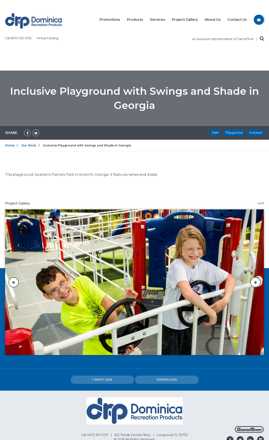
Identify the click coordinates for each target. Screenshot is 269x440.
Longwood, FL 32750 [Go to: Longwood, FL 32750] (172, 401)
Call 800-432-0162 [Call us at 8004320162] (18, 4)
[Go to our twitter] (240, 405)
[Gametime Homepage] (249, 398)
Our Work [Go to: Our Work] (28, 111)
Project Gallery (185, 21)
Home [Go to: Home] (9, 111)
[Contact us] (259, 21)
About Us (213, 21)
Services (157, 21)
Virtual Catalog (47, 4)
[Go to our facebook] (230, 405)
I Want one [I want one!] (102, 346)
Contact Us (237, 21)
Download (167, 346)
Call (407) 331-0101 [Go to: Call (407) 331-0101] (95, 401)
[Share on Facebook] (27, 99)
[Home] (33, 21)
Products (135, 21)
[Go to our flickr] (260, 405)
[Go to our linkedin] (250, 405)
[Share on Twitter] (35, 99)
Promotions (110, 21)
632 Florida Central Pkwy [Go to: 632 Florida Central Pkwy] (132, 401)
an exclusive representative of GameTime (223, 5)
